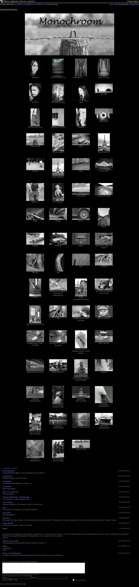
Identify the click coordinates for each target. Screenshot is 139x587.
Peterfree (6, 518)
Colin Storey (7, 502)
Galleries (40, 4)
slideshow (134, 4)
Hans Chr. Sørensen (11, 492)
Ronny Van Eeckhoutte (12, 553)
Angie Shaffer (8, 523)
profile (19, 4)
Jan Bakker (7, 486)
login (10, 576)
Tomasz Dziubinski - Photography (16, 497)
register (16, 576)
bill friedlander (8, 471)
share (15, 468)
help (15, 582)
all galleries (28, 4)
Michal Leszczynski (10, 541)
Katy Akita (7, 513)
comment (7, 468)
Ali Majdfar (7, 481)
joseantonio (7, 476)
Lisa (4, 507)
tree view (113, 4)
